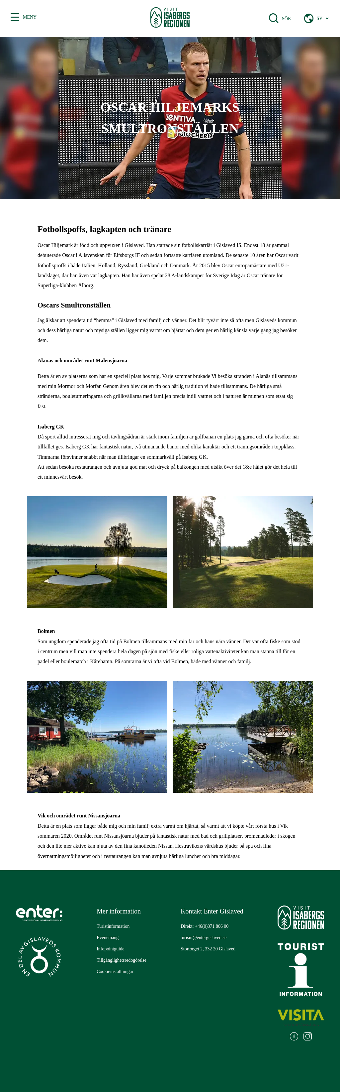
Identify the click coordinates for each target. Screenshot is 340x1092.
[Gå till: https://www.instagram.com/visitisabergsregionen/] (307, 1037)
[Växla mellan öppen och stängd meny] (15, 17)
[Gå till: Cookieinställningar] (115, 972)
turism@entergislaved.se (203, 937)
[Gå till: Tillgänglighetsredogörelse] (121, 960)
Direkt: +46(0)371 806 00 (204, 926)
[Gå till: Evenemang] (108, 938)
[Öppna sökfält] (273, 18)
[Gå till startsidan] (170, 18)
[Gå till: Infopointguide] (110, 949)
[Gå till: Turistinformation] (113, 926)
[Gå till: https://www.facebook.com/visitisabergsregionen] (294, 1037)
